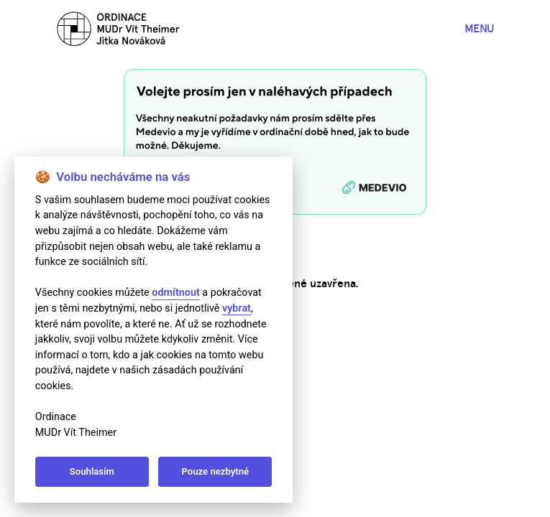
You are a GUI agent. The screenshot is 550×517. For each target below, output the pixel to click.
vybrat (236, 308)
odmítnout (175, 293)
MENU (479, 28)
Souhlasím (92, 471)
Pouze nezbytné (215, 471)
